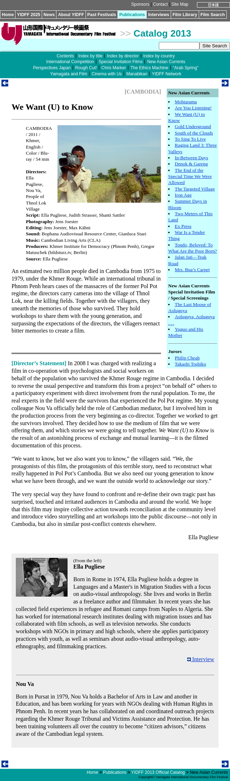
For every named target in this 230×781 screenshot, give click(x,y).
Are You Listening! (193, 107)
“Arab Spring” (185, 67)
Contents (65, 55)
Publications (132, 14)
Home (8, 14)
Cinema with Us (107, 73)
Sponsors (140, 4)
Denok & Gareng (191, 163)
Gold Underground (193, 126)
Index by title (90, 55)
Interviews (158, 14)
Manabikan (136, 73)
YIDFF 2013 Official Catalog (158, 772)
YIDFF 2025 (28, 14)
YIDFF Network (166, 73)
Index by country (159, 55)
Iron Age (183, 195)
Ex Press (183, 226)
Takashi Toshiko (190, 364)
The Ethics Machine (149, 67)
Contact (160, 4)
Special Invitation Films (120, 61)
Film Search (213, 14)
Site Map (179, 4)
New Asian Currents (166, 61)
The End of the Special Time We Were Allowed (190, 176)
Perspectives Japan (52, 67)
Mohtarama (186, 101)
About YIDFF (71, 14)
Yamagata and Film (68, 73)
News (49, 14)
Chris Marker (113, 67)
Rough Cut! (86, 67)
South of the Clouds (194, 133)
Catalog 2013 (162, 33)
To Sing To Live (190, 139)
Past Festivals (101, 14)
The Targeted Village (195, 189)
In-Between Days (191, 157)
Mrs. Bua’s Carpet (192, 269)
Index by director (123, 55)
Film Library (184, 14)
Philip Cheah (187, 358)
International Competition (70, 61)
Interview (200, 659)
